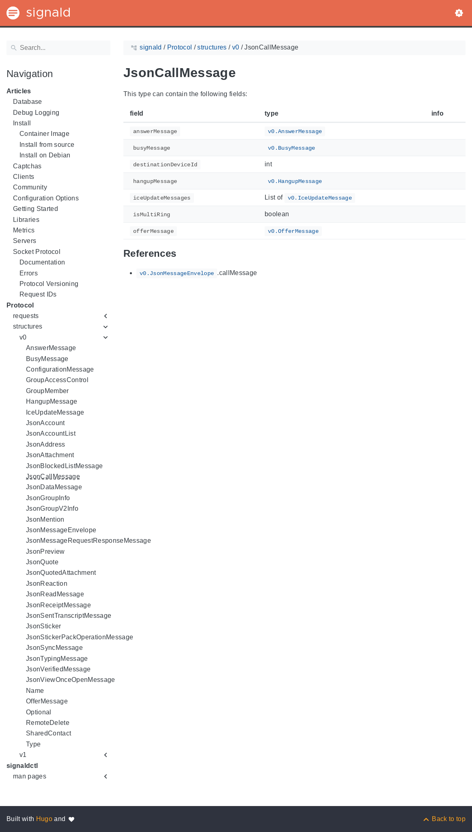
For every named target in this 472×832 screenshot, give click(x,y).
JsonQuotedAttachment (61, 572)
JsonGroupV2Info (52, 508)
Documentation (42, 262)
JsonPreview (45, 551)
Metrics (23, 230)
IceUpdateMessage (55, 412)
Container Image (44, 133)
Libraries (26, 219)
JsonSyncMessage (54, 647)
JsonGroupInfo (48, 497)
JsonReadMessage (55, 594)
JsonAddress (45, 444)
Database (27, 101)
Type (33, 744)
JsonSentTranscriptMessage (68, 615)
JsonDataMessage (54, 487)
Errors (28, 273)
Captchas (27, 166)
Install (22, 123)
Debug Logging (36, 112)
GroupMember (47, 390)
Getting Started (35, 208)
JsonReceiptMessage (58, 605)
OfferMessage (47, 701)
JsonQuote (42, 562)
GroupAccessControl (57, 379)
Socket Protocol (36, 251)
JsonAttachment (50, 454)
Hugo (44, 818)
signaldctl (22, 765)
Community (30, 187)
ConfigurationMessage (60, 369)
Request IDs (38, 294)
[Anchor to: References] (185, 253)
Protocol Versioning (48, 283)
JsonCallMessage (53, 476)
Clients (23, 176)
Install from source (46, 144)
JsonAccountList (50, 433)
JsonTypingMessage (57, 658)
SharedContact (48, 733)
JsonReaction (46, 583)
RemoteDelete (47, 722)
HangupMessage (51, 401)
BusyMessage (47, 358)
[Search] (58, 48)
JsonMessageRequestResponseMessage (88, 540)
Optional (39, 712)
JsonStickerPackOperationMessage (79, 637)
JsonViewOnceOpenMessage (70, 679)
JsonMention (45, 519)
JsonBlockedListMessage (64, 465)
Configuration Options (46, 198)
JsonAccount (45, 422)
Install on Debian (45, 155)
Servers (24, 240)
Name (35, 690)
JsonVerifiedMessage (58, 669)
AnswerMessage (51, 347)
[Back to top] (444, 818)
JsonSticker (43, 626)
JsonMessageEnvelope (61, 530)
